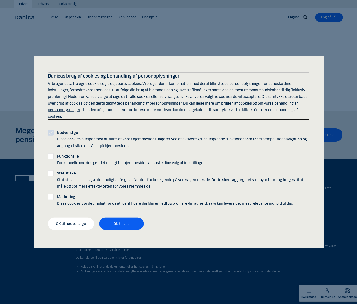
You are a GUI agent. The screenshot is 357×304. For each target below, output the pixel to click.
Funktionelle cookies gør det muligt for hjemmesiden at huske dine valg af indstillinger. (131, 159)
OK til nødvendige (71, 223)
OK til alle (121, 223)
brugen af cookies (236, 103)
